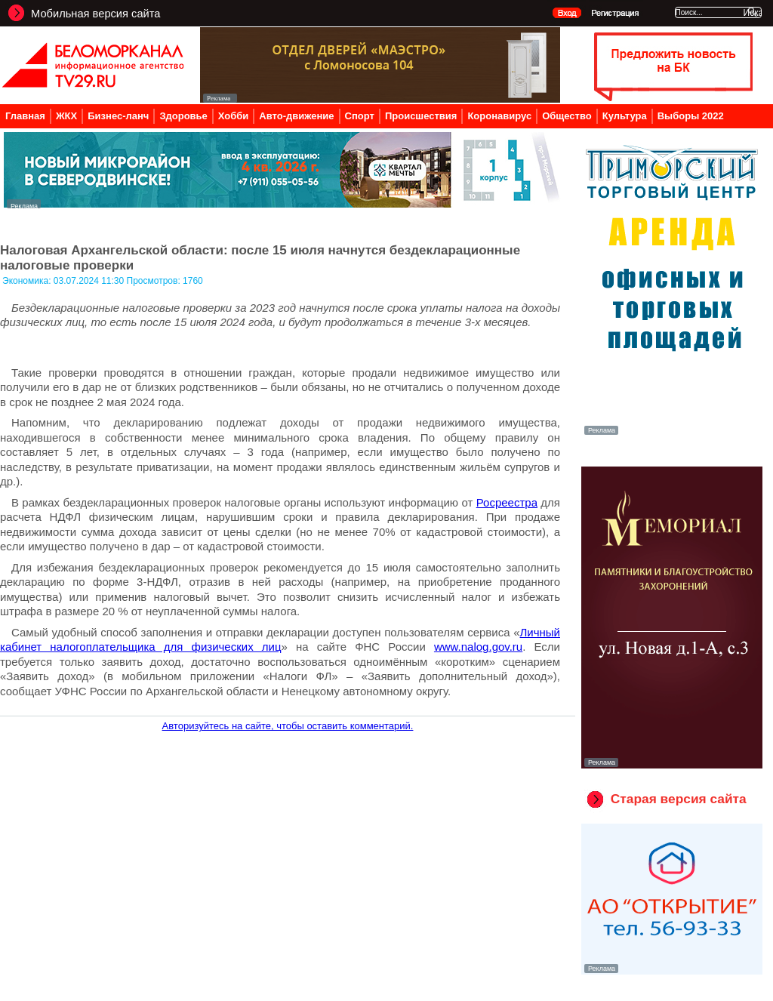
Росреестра (506, 502)
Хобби (233, 116)
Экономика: (28, 281)
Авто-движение (296, 116)
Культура (624, 116)
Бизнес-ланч (118, 116)
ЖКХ (66, 116)
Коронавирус (499, 116)
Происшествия (421, 116)
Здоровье (183, 116)
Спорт (359, 116)
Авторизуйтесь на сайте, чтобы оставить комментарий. (288, 726)
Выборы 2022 (691, 116)
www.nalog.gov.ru (478, 646)
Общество (567, 116)
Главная (25, 116)
